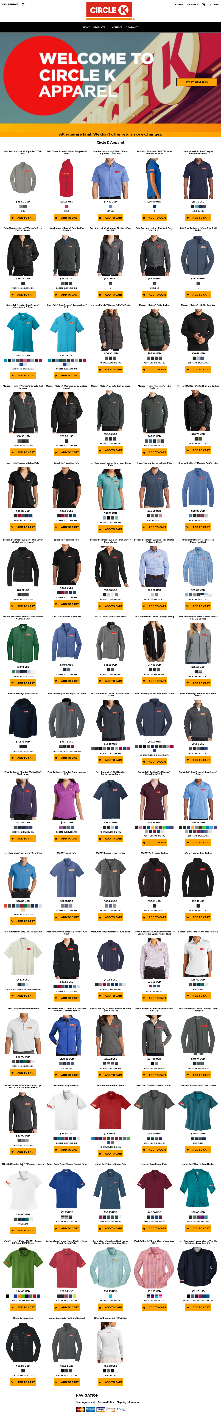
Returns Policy (106, 1402)
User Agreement (85, 1402)
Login (179, 4)
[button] (23, 4)
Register (192, 4)
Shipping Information (128, 1402)
